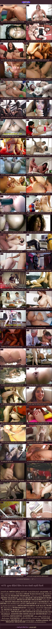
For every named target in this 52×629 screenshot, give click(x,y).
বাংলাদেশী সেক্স (5, 591)
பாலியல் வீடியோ (5, 611)
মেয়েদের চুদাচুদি (12, 599)
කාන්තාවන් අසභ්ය (9, 593)
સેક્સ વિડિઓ (34, 601)
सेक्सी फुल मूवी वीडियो (36, 599)
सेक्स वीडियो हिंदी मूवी (43, 601)
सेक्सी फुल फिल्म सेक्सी (20, 622)
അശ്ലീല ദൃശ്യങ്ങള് (42, 620)
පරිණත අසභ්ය (36, 618)
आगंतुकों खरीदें (32, 627)
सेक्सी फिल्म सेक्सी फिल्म (16, 616)
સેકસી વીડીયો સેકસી (33, 591)
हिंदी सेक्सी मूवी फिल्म (25, 595)
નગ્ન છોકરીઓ (30, 622)
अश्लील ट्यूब (26, 593)
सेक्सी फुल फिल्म (16, 601)
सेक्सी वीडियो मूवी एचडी (16, 620)
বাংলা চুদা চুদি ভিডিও (42, 603)
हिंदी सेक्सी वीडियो (15, 595)
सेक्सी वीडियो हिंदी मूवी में (41, 614)
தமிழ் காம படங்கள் (36, 595)
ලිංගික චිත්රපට (31, 607)
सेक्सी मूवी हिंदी (29, 598)
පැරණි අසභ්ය (47, 609)
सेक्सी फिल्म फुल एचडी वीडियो (24, 599)
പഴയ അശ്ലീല (44, 591)
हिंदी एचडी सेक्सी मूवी (25, 601)
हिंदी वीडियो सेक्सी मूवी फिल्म (19, 607)
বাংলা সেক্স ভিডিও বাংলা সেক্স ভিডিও (16, 603)
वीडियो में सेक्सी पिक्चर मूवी (28, 611)
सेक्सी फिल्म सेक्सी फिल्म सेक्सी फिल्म (26, 605)
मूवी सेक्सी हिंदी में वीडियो (17, 614)
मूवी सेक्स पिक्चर (47, 595)
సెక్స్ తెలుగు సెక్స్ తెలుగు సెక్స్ (37, 593)
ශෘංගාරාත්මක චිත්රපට (29, 620)
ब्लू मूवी (37, 605)
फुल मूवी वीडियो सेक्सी (28, 616)
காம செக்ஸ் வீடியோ (40, 622)
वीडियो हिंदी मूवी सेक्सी (16, 611)
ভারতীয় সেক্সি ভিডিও (26, 618)
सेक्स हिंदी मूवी (16, 609)
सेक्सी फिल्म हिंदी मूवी (31, 603)
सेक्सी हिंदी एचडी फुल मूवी (29, 614)
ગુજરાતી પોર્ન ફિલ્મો (5, 620)
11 (28, 579)
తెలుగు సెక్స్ (43, 605)
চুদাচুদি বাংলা (24, 591)
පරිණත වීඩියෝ (8, 607)
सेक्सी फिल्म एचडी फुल (14, 591)
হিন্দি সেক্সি (7, 595)
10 (27, 579)
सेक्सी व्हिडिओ (4, 598)
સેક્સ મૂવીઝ (22, 598)
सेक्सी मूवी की (8, 601)
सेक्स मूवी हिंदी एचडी (13, 598)
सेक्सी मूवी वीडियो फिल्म (26, 2)
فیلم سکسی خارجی (36, 609)
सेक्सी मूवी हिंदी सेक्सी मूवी (39, 598)
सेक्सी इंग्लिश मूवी (8, 609)
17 (32, 579)
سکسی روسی (38, 616)
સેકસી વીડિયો (19, 593)
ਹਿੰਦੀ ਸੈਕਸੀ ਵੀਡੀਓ (45, 618)
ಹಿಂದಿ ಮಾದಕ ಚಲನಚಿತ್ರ (42, 611)
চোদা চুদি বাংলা (40, 607)
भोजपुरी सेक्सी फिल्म (15, 618)
